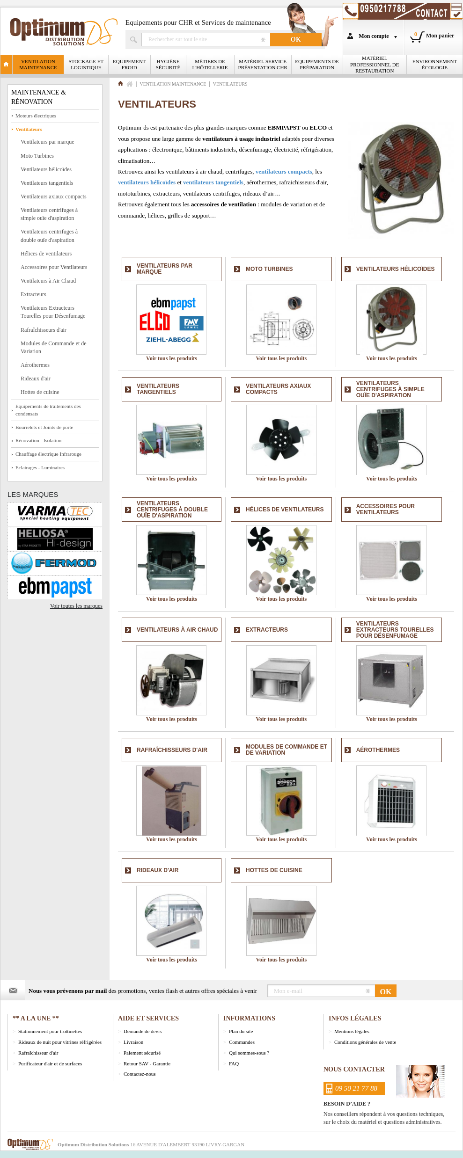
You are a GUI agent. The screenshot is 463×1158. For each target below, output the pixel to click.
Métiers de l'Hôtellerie (210, 64)
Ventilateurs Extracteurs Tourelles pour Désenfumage (53, 312)
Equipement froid (129, 64)
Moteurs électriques (35, 115)
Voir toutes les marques (76, 606)
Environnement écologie (434, 64)
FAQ (234, 1063)
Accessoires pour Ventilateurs (54, 267)
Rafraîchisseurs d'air (43, 330)
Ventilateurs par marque (47, 141)
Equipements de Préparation (317, 64)
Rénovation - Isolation (38, 440)
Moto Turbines (37, 156)
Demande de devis (143, 1031)
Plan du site (241, 1031)
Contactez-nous (139, 1074)
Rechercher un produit (205, 39)
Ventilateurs (28, 129)
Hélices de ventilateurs (46, 253)
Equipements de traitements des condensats (48, 409)
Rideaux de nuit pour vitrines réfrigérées (60, 1042)
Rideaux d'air (36, 378)
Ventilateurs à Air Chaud (48, 280)
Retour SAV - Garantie (147, 1063)
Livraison (133, 1042)
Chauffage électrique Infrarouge (48, 454)
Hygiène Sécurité (168, 64)
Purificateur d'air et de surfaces (50, 1063)
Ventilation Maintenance (38, 64)
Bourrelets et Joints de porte (44, 427)
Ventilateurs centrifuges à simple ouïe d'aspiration (49, 214)
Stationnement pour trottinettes (50, 1031)
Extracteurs (33, 294)
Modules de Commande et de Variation (54, 347)
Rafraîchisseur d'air (38, 1053)
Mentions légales (351, 1031)
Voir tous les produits (171, 358)
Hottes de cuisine (40, 392)
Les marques (32, 494)
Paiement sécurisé (142, 1053)
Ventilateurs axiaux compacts (54, 196)
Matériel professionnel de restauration (374, 64)
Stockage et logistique (86, 64)
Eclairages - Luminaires (40, 467)
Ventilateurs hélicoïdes (46, 169)
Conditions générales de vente (365, 1042)
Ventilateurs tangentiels (47, 183)
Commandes (242, 1042)
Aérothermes (35, 365)
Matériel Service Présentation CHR (262, 64)
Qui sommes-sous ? (249, 1053)
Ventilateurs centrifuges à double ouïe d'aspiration (49, 235)
